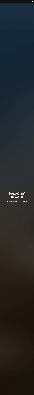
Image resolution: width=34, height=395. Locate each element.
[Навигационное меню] (32, 1)
